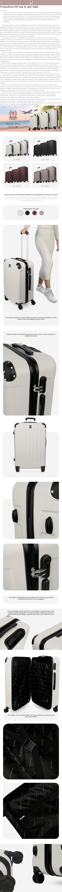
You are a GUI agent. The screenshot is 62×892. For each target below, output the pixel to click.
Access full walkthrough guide (9, 99)
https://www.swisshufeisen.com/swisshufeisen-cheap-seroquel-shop (39, 99)
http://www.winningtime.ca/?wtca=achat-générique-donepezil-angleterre (37, 57)
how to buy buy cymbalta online (10, 104)
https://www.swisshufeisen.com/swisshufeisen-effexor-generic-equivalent (22, 103)
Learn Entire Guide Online (53, 103)
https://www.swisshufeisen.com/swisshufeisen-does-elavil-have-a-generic (22, 101)
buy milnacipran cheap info (14, 29)
